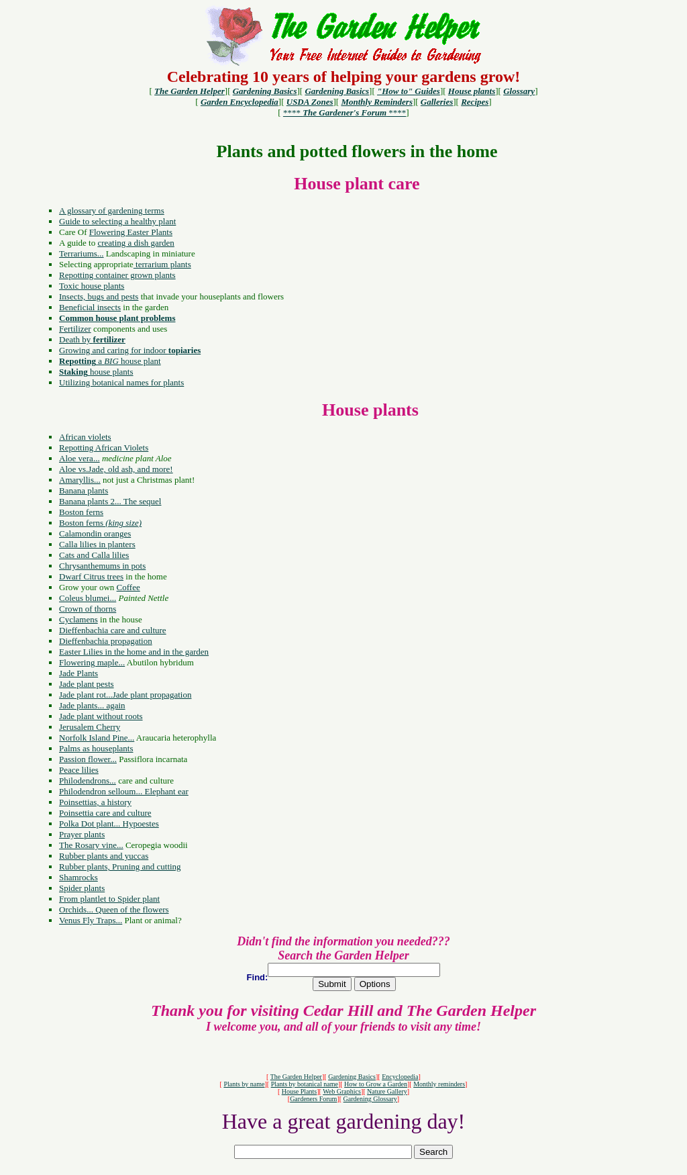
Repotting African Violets (103, 447)
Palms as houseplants (96, 748)
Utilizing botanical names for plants (121, 382)
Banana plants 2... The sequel (110, 501)
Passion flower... (88, 759)
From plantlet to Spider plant (109, 899)
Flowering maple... (92, 662)
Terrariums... (81, 253)
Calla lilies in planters (97, 544)
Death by (92, 339)
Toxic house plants (91, 286)
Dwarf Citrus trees (91, 576)
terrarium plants (162, 264)
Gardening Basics (352, 1076)
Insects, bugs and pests (98, 296)
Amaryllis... (80, 480)
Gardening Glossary (370, 1098)
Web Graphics (342, 1091)
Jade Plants (78, 673)
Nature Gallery (387, 1091)
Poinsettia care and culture (105, 813)
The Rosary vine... (91, 845)
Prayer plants (82, 834)
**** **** (344, 112)
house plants (96, 372)
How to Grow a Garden (375, 1084)
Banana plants (83, 490)
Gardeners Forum (313, 1098)
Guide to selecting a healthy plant (117, 221)
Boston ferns (81, 512)
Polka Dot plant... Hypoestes (109, 823)
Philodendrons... (87, 780)
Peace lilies (79, 770)
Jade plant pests (86, 684)
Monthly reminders (439, 1084)
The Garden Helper (296, 1076)
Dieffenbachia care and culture (112, 630)
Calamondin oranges (95, 533)
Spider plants (82, 888)
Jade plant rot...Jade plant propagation (125, 695)
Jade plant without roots (101, 716)
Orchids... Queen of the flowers (114, 909)
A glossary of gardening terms (111, 210)
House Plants (299, 1091)
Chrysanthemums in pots (102, 566)
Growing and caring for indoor (130, 350)
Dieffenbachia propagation (105, 641)
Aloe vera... (79, 458)
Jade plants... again (92, 705)
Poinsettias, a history (95, 802)
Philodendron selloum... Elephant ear (124, 791)
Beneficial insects (90, 307)
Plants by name (243, 1084)
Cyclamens (78, 619)
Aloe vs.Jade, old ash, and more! (116, 469)
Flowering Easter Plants (130, 232)
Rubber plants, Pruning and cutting (120, 866)
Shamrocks (78, 877)
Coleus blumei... (87, 598)
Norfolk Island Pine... (96, 738)
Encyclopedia (400, 1076)
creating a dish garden (135, 243)
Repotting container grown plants (117, 275)
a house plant (110, 361)
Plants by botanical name (304, 1084)
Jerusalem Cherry (89, 727)
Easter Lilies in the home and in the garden (134, 652)
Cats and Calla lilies (94, 555)
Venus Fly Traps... (90, 920)
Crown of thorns (87, 609)
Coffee (128, 587)
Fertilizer (75, 329)
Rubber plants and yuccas (103, 856)
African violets (85, 437)
